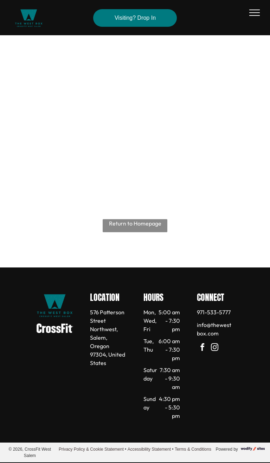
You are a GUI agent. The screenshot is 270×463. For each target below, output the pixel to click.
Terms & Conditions (193, 449)
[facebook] (202, 348)
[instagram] (214, 348)
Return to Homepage (135, 223)
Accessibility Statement (149, 449)
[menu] (254, 13)
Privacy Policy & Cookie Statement (91, 449)
